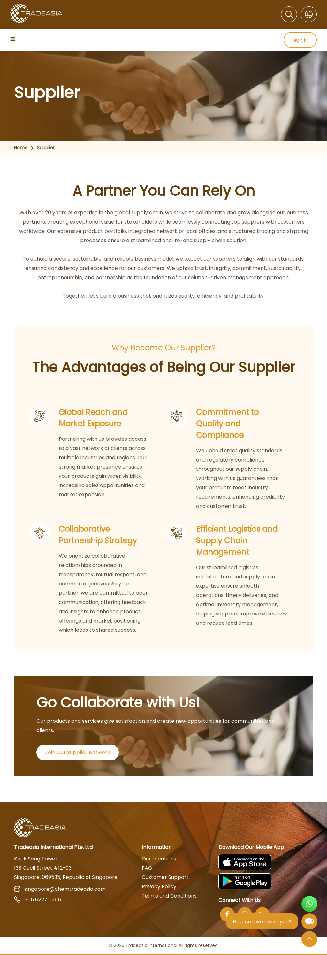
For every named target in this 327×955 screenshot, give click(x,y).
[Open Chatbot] (309, 923)
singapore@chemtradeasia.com (60, 889)
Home (20, 147)
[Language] (309, 14)
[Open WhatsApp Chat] (309, 904)
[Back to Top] (309, 939)
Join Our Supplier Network (77, 752)
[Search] (289, 14)
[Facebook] (227, 914)
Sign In (300, 40)
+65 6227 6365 (37, 899)
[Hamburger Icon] (13, 39)
